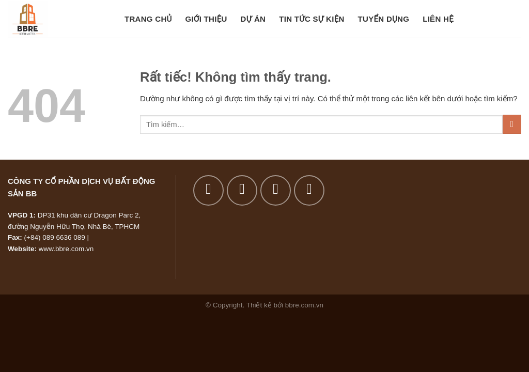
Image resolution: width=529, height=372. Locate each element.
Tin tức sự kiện (311, 18)
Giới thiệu (206, 18)
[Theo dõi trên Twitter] (275, 190)
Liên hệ (438, 18)
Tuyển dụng (384, 18)
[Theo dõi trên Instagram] (242, 190)
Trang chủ (148, 18)
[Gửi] (512, 124)
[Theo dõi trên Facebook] (208, 190)
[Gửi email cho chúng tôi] (309, 190)
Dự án (253, 18)
